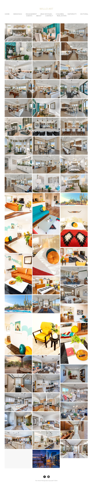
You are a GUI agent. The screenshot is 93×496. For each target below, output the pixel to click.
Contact (49, 16)
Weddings (17, 14)
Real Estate (62, 16)
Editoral (84, 14)
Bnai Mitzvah (46, 14)
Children (60, 14)
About (39, 16)
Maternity (72, 14)
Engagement (31, 14)
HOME (7, 14)
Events (29, 16)
